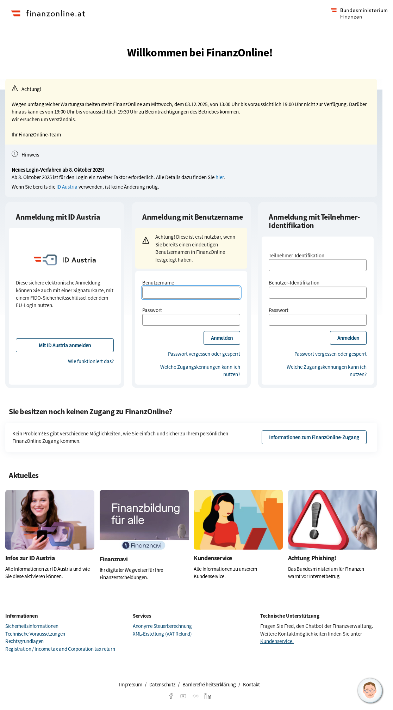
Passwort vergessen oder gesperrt (204, 353)
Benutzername (158, 282)
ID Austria (66, 186)
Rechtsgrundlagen (24, 641)
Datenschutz (162, 684)
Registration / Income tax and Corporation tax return (60, 648)
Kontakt (251, 684)
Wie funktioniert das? (91, 361)
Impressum (130, 684)
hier (220, 177)
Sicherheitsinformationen (31, 626)
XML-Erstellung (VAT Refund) (162, 633)
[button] (370, 690)
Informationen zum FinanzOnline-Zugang (314, 437)
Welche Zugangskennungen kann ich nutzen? (200, 370)
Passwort (152, 310)
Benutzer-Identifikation (294, 282)
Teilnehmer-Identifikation (296, 255)
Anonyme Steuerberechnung (162, 626)
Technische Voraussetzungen (35, 633)
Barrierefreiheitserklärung (209, 684)
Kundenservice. (277, 641)
